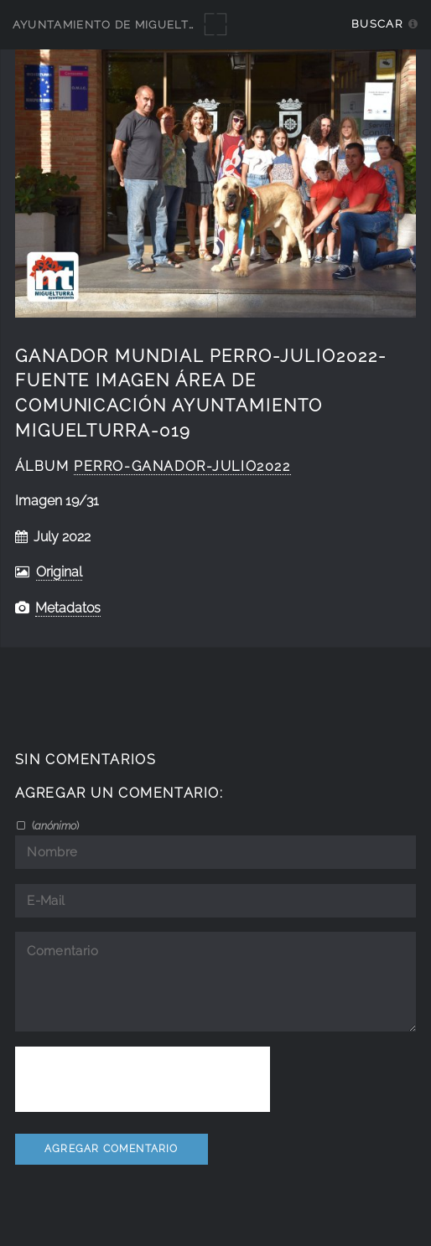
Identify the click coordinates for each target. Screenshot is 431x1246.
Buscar (376, 24)
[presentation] (142, 1079)
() (54, 825)
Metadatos (68, 608)
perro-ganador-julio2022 (182, 466)
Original (59, 572)
